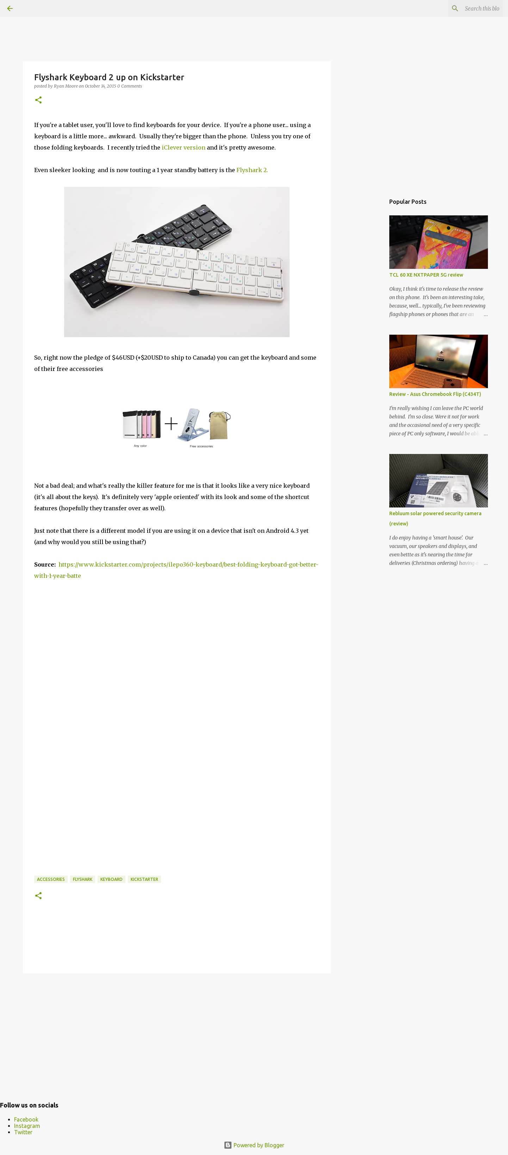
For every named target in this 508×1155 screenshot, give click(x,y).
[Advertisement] (177, 1033)
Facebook (26, 1119)
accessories (51, 879)
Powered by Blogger (254, 1145)
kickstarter (144, 879)
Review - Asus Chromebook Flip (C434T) (435, 394)
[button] (38, 100)
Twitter (23, 1132)
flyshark (82, 879)
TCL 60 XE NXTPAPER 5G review (426, 275)
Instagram (27, 1126)
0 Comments (129, 86)
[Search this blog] (465, 8)
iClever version (183, 147)
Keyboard (111, 879)
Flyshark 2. (252, 169)
